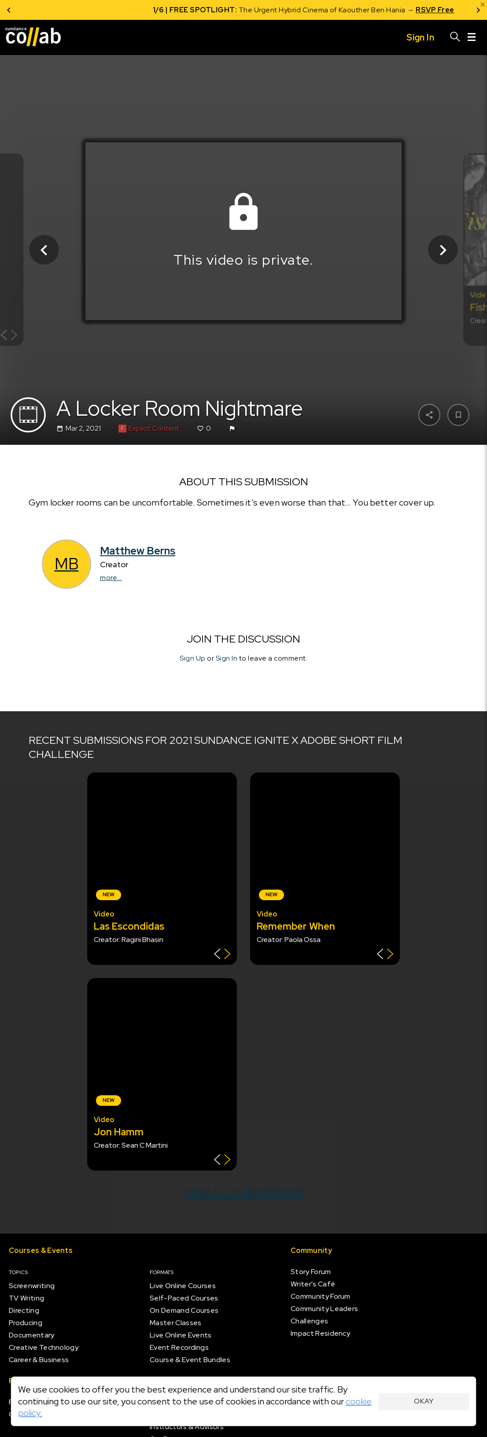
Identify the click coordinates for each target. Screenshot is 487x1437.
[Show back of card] (9, 336)
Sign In (227, 658)
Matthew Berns (137, 551)
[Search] (455, 37)
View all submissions (244, 1193)
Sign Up (193, 658)
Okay (424, 1401)
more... (111, 577)
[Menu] (472, 37)
